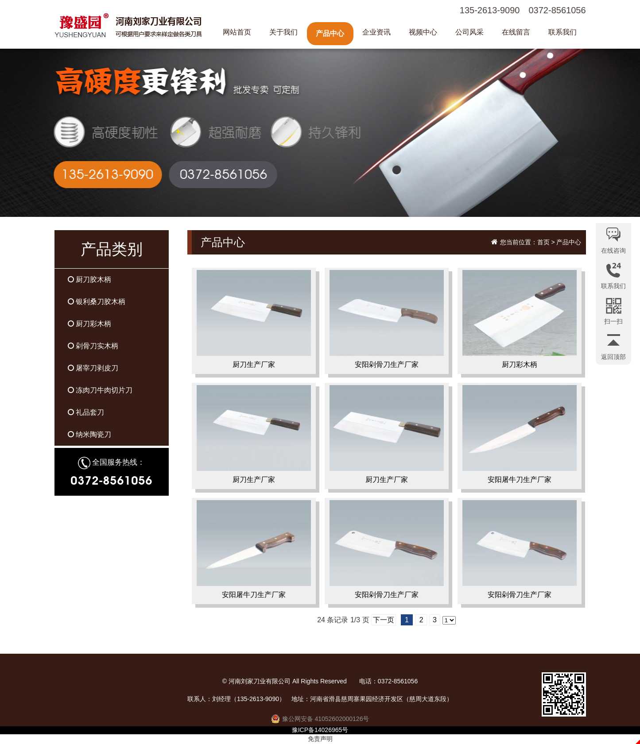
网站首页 (237, 32)
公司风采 (469, 32)
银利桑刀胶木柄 (96, 301)
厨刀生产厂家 (254, 321)
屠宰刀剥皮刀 (93, 368)
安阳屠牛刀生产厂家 (520, 436)
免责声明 (320, 738)
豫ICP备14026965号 (320, 729)
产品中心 (330, 33)
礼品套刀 (86, 412)
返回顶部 (613, 356)
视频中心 (423, 32)
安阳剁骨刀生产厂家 (387, 321)
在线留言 (516, 32)
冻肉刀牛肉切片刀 (100, 390)
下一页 (383, 620)
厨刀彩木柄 (89, 324)
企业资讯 (376, 32)
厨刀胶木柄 (89, 279)
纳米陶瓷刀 (89, 434)
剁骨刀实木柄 (93, 346)
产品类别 (112, 249)
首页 (543, 242)
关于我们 (283, 32)
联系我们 (562, 32)
